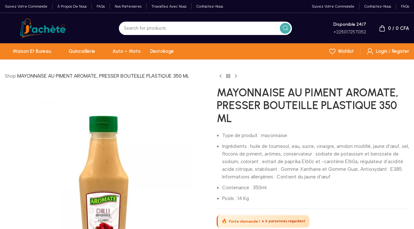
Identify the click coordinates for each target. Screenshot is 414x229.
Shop (10, 76)
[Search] (205, 28)
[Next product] (236, 76)
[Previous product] (220, 76)
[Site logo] (43, 28)
